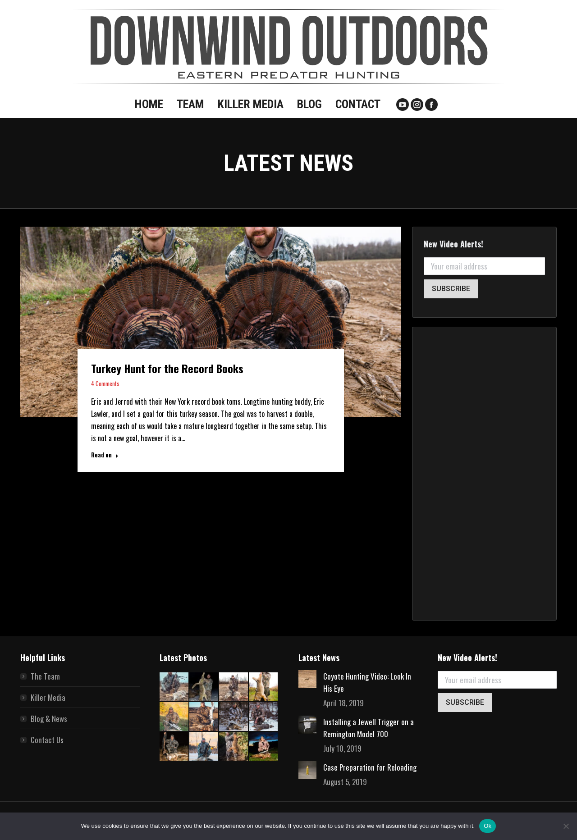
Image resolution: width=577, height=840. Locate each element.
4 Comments (105, 383)
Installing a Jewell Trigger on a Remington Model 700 (368, 728)
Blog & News (49, 718)
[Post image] (307, 679)
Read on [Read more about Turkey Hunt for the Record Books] (105, 455)
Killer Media (48, 697)
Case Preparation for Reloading (370, 767)
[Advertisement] (484, 473)
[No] (565, 826)
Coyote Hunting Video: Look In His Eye (367, 682)
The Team (45, 676)
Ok (487, 825)
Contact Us (47, 739)
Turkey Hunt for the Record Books (167, 368)
